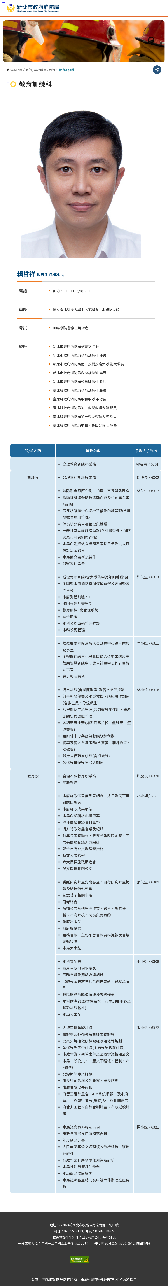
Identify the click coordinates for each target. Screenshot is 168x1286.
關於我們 (25, 70)
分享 (157, 70)
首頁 (14, 70)
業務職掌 (40, 70)
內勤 (52, 70)
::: (3, 2)
